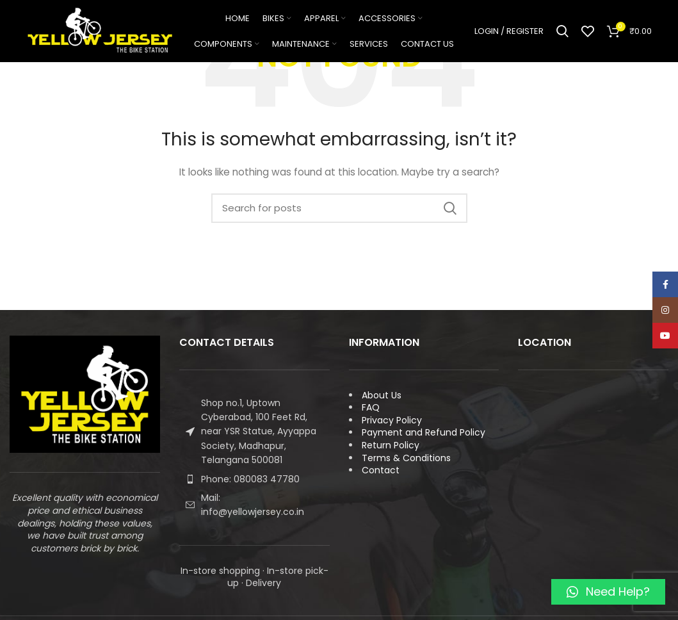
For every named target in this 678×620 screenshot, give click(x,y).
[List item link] (254, 479)
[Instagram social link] (665, 310)
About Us (381, 395)
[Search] (562, 32)
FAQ (371, 407)
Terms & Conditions (406, 458)
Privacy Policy (392, 420)
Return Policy (390, 445)
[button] (608, 592)
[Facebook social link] (665, 284)
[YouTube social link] (665, 335)
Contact (381, 470)
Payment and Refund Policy (423, 432)
